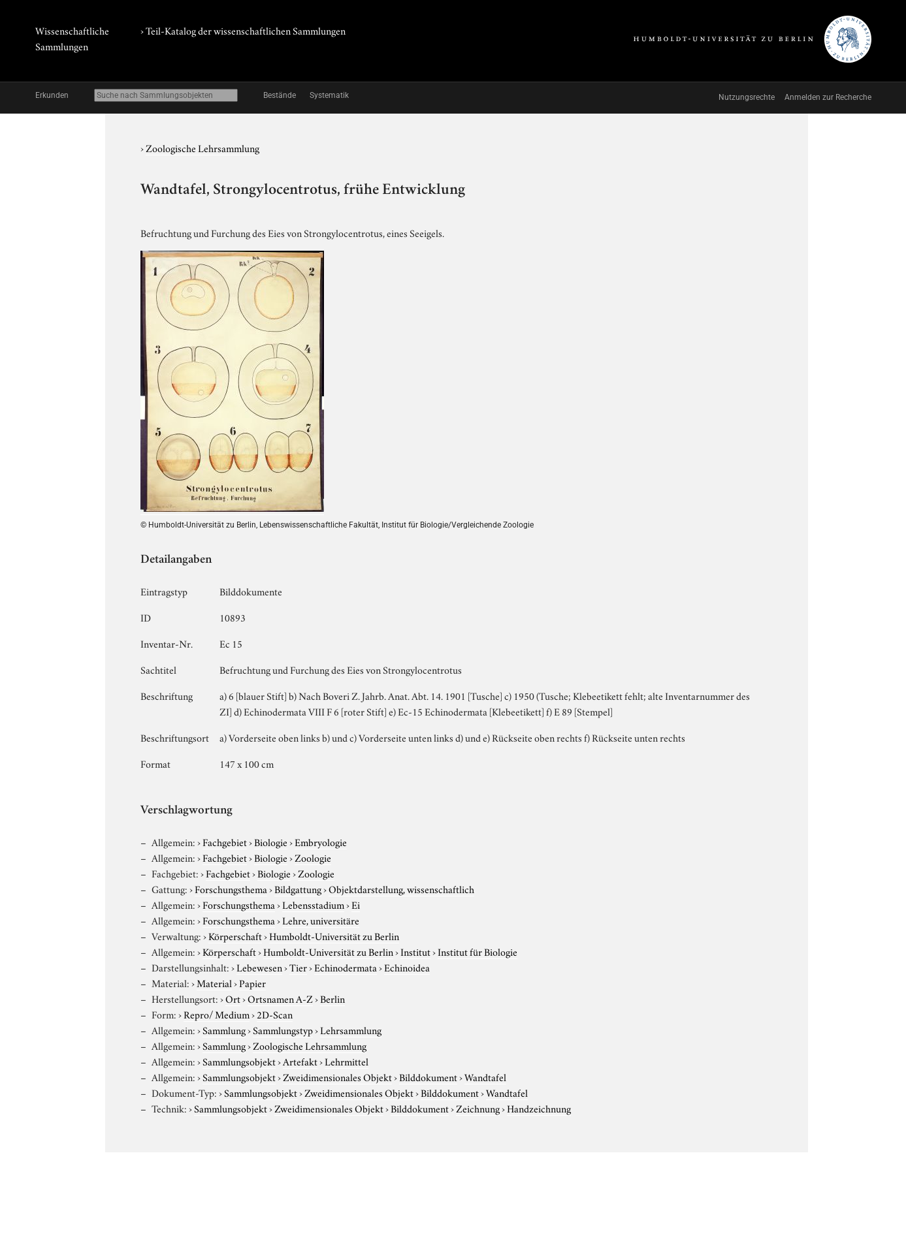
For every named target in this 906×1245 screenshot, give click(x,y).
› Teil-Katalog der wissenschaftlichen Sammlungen (243, 30)
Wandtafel (485, 1076)
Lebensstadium (313, 904)
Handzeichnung (539, 1108)
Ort (232, 998)
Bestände (279, 95)
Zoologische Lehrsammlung (202, 147)
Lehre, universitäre (320, 920)
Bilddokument (428, 1076)
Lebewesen (259, 967)
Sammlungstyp (283, 1029)
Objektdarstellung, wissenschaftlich (401, 888)
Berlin (332, 998)
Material (214, 982)
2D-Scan (275, 1014)
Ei (355, 904)
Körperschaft (235, 935)
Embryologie (321, 841)
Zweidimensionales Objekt (337, 1076)
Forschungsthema (231, 888)
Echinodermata (345, 967)
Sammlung (224, 1029)
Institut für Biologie (477, 951)
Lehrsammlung (350, 1029)
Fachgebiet (224, 841)
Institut (415, 951)
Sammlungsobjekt (239, 1061)
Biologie (270, 841)
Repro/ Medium (217, 1014)
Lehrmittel (346, 1061)
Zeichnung (478, 1108)
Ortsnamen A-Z (280, 998)
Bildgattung (297, 888)
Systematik (329, 95)
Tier (298, 967)
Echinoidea (407, 967)
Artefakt (300, 1061)
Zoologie (313, 857)
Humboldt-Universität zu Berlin (334, 935)
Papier (252, 982)
